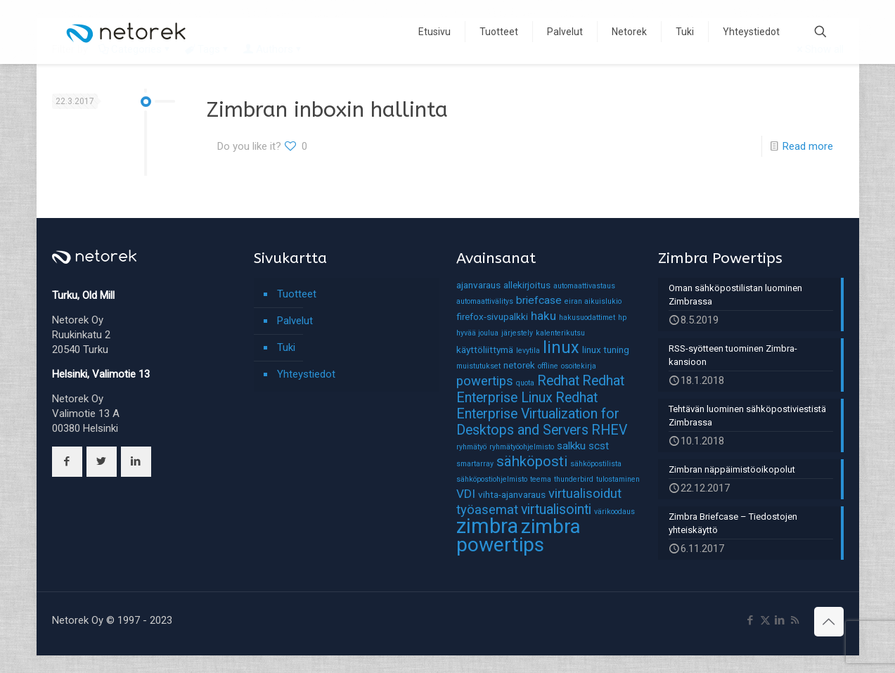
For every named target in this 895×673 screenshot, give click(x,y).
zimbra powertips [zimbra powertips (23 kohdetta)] (518, 535)
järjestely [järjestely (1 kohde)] (517, 333)
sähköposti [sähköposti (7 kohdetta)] (531, 461)
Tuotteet (296, 294)
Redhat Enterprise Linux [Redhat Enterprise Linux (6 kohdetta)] (540, 389)
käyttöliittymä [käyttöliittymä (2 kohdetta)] (484, 349)
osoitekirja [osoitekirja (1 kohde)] (578, 366)
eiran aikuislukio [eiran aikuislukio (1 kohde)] (593, 301)
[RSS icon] (795, 620)
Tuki (286, 347)
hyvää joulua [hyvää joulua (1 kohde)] (477, 333)
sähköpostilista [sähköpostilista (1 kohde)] (596, 463)
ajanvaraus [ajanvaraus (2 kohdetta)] (478, 284)
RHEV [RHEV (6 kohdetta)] (609, 430)
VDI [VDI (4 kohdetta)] (465, 494)
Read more (808, 146)
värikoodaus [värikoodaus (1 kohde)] (614, 511)
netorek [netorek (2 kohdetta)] (519, 365)
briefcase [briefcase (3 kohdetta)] (539, 300)
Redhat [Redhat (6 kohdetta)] (558, 381)
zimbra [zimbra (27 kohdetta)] (487, 526)
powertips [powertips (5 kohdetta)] (484, 381)
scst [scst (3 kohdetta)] (598, 446)
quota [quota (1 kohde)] (525, 382)
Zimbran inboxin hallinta (327, 109)
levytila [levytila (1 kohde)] (528, 350)
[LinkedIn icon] (780, 620)
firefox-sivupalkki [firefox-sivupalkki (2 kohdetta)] (492, 316)
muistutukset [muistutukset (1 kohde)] (478, 366)
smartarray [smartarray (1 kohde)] (475, 463)
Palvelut (295, 320)
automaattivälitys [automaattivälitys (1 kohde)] (484, 301)
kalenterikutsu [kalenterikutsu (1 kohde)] (560, 333)
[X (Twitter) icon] (765, 620)
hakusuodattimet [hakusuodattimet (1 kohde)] (587, 317)
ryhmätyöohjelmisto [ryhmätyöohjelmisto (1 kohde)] (521, 446)
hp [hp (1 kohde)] (622, 317)
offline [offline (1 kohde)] (548, 366)
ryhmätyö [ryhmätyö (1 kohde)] (471, 446)
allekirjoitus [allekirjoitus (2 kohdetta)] (526, 284)
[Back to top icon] (829, 621)
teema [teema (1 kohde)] (540, 479)
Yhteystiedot (306, 374)
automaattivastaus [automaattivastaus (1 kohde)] (584, 285)
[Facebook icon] (750, 620)
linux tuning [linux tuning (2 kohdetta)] (605, 349)
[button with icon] (67, 462)
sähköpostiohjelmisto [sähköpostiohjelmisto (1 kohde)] (491, 479)
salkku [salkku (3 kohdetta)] (571, 446)
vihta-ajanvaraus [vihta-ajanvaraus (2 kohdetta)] (512, 494)
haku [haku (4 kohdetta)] (543, 316)
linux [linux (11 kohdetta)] (561, 347)
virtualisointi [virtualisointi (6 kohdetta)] (556, 509)
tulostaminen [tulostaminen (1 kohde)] (618, 479)
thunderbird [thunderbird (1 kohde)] (573, 479)
